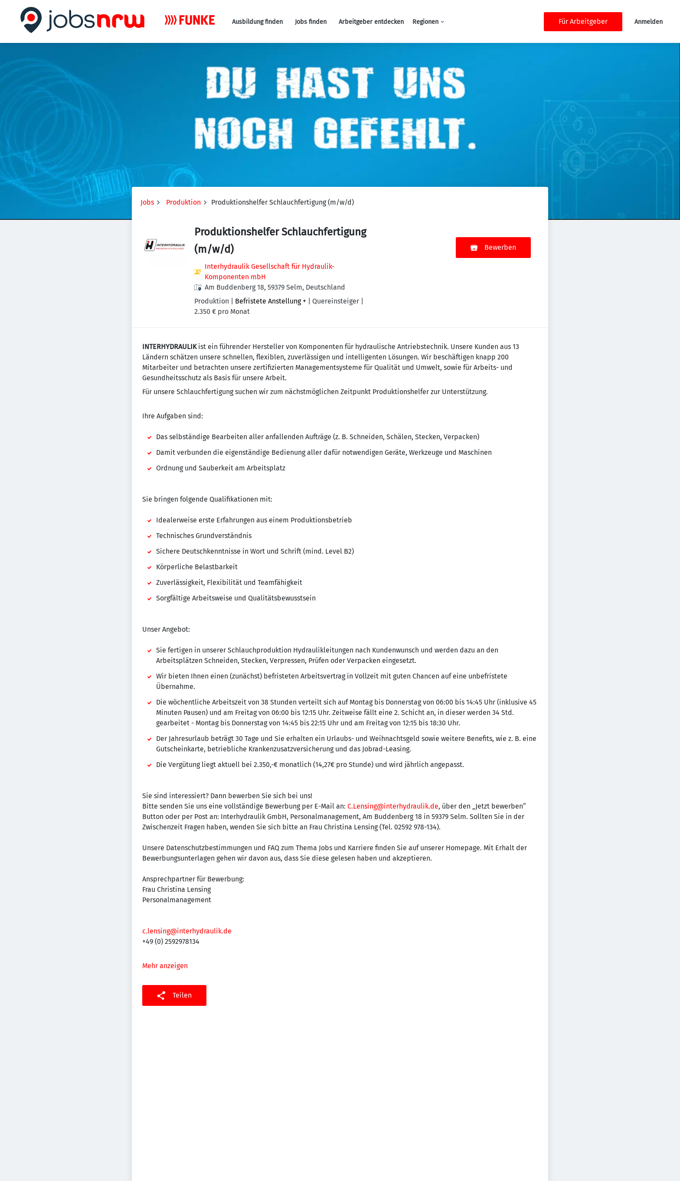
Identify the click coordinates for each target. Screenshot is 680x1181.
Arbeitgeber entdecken (371, 22)
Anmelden (648, 22)
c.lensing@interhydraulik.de (187, 931)
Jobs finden (311, 22)
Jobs (147, 202)
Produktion (183, 202)
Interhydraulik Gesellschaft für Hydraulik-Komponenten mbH (269, 271)
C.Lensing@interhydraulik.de (392, 806)
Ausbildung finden (257, 22)
